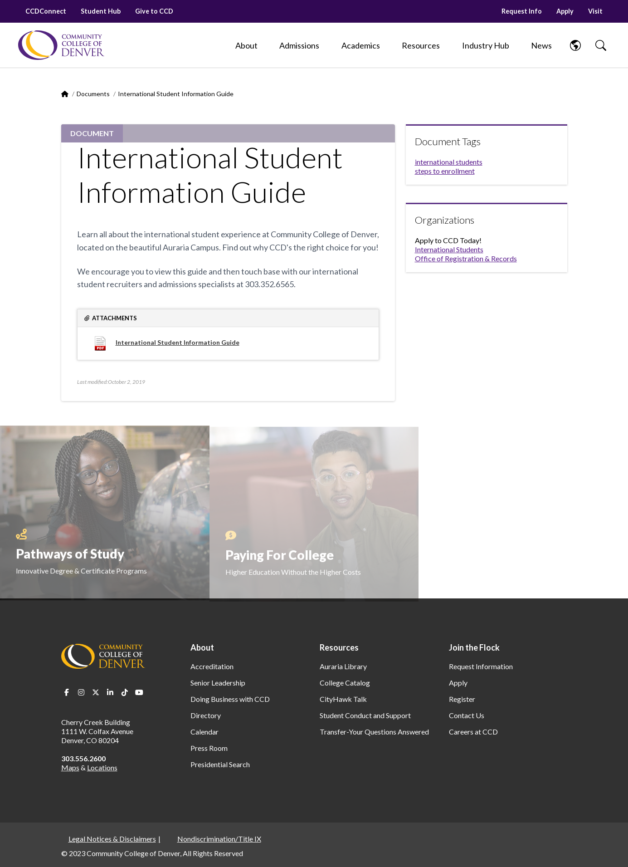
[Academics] (360, 45)
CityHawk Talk (343, 699)
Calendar (204, 731)
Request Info (521, 11)
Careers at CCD (473, 731)
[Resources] (421, 45)
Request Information (481, 666)
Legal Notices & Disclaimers (112, 838)
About (202, 647)
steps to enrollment (445, 171)
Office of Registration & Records (466, 258)
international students (448, 161)
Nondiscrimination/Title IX (219, 838)
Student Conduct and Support (365, 715)
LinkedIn (110, 692)
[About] (246, 45)
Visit (595, 11)
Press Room (209, 748)
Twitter (95, 692)
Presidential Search (220, 764)
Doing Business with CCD (230, 699)
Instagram (81, 692)
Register (462, 699)
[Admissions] (299, 45)
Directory (205, 715)
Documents (93, 94)
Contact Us (466, 715)
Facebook (66, 692)
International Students (449, 249)
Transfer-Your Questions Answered (374, 731)
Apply (565, 11)
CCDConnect (45, 11)
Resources (339, 647)
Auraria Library (343, 666)
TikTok (124, 692)
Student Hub (101, 11)
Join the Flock (474, 647)
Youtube (139, 692)
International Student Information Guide (177, 342)
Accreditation (212, 666)
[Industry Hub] (485, 45)
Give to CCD (154, 11)
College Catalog (345, 682)
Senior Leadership (217, 682)
